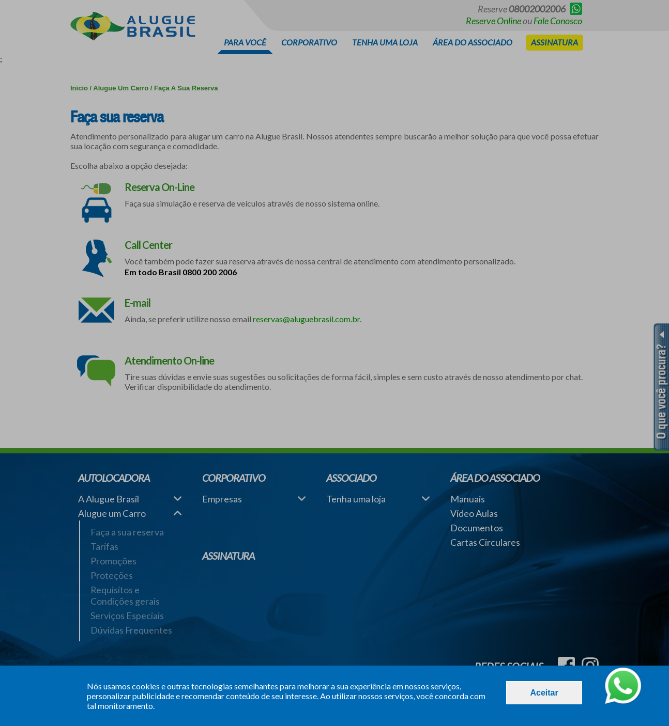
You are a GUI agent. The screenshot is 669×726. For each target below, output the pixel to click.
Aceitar (544, 692)
